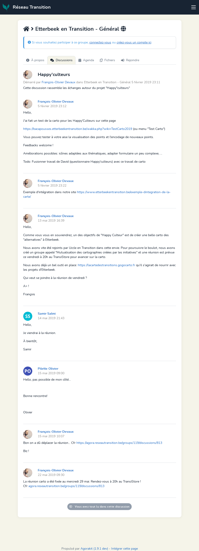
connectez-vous (100, 42)
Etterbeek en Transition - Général (77, 29)
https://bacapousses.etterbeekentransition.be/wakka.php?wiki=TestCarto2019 (77, 129)
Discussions (61, 60)
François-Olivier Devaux (58, 82)
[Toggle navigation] (193, 7)
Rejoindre (130, 60)
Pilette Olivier (48, 368)
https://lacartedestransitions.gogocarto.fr (106, 265)
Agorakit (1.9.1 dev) (94, 548)
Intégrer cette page (124, 548)
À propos (35, 60)
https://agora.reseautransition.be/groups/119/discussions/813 (119, 443)
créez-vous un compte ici (134, 42)
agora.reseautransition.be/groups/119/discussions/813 (66, 486)
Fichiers (107, 60)
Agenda (86, 60)
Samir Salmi (47, 313)
